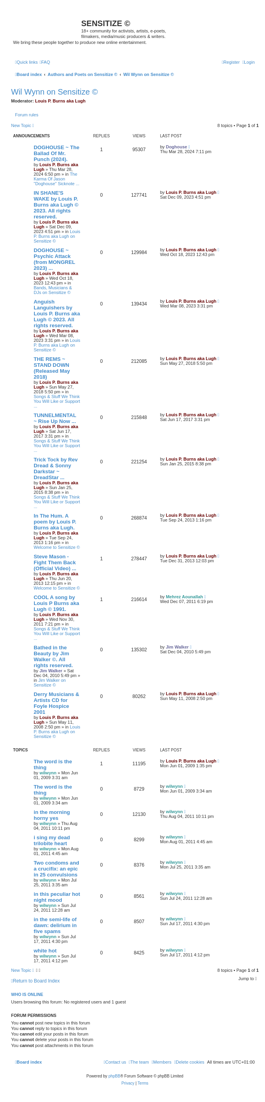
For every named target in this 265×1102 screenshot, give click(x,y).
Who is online (27, 994)
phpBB (114, 1076)
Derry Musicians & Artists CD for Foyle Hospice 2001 (56, 703)
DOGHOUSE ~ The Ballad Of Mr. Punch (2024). (56, 153)
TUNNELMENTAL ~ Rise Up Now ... (55, 418)
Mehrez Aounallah (184, 596)
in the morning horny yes (52, 815)
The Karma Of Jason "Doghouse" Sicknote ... (56, 179)
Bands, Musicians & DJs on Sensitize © (53, 290)
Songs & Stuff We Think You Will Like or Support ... (57, 401)
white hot (45, 951)
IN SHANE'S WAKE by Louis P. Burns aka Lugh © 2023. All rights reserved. (56, 205)
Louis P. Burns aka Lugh (60, 101)
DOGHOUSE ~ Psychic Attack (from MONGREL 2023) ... (54, 259)
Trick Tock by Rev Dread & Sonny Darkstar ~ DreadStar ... (56, 468)
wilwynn (48, 772)
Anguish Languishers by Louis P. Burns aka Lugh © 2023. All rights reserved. (57, 313)
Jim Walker (51, 670)
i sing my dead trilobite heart (52, 840)
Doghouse (176, 146)
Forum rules (26, 114)
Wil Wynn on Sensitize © (54, 91)
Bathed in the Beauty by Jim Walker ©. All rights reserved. (53, 656)
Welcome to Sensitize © (57, 547)
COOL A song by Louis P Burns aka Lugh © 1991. (56, 603)
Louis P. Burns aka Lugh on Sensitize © (57, 236)
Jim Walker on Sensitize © (50, 682)
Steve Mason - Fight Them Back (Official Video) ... (55, 562)
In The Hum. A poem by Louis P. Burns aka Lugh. (55, 522)
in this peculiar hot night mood (57, 897)
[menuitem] (45, 62)
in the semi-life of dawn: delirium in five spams (55, 925)
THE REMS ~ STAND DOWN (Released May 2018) (52, 368)
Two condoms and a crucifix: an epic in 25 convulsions (56, 869)
